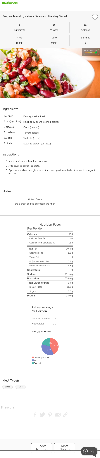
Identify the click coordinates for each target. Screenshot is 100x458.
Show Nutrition (42, 448)
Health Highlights (91, 50)
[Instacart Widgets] (50, 437)
